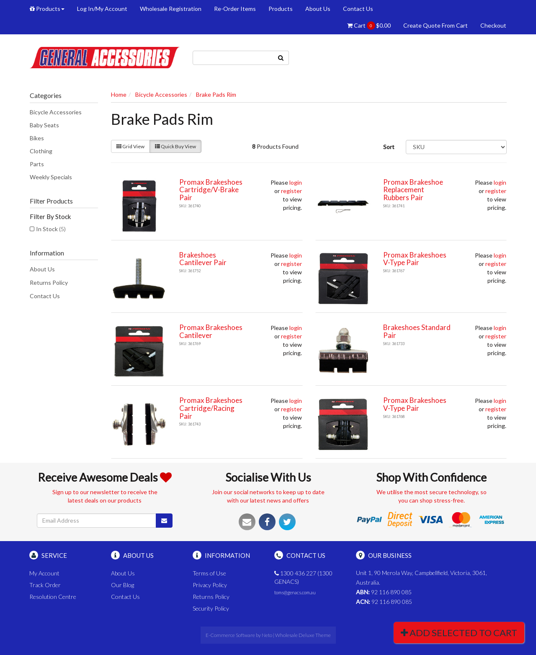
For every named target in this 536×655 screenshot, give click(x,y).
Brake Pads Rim (216, 94)
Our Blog (122, 584)
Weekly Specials (51, 177)
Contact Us (358, 8)
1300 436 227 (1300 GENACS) (303, 577)
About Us (317, 8)
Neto (267, 635)
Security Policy (211, 608)
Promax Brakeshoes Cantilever (210, 331)
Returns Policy (49, 282)
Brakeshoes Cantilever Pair (203, 258)
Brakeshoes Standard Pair (417, 331)
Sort (388, 146)
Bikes (37, 138)
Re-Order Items (235, 8)
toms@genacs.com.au (295, 592)
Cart (369, 25)
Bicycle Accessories (56, 112)
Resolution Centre (52, 596)
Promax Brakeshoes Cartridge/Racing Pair (210, 408)
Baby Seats (44, 125)
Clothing (41, 151)
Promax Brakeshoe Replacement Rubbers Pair (413, 190)
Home (118, 94)
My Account (44, 573)
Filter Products (51, 201)
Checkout (493, 25)
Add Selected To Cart (459, 632)
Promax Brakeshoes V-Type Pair (414, 258)
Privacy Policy (210, 584)
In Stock (51, 228)
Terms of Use (209, 573)
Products (47, 8)
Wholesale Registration (170, 8)
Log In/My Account (102, 8)
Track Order (45, 584)
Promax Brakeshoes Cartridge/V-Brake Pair (210, 190)
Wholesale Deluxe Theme (303, 635)
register (291, 190)
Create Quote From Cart (435, 25)
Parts (37, 164)
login (295, 182)
